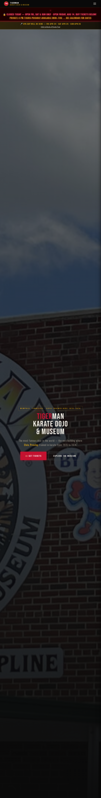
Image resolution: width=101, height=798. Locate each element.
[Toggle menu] (95, 4)
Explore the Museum (64, 457)
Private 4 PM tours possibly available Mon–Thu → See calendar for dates (50, 17)
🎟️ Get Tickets (33, 457)
